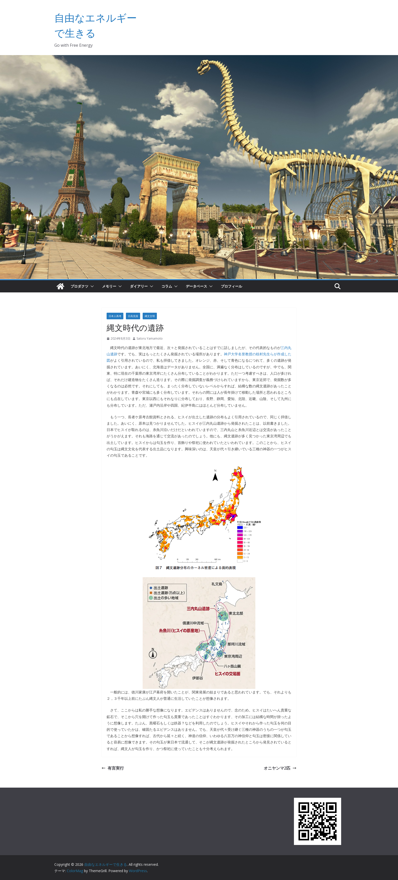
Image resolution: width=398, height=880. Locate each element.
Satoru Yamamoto (150, 338)
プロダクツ (79, 286)
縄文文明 (150, 316)
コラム (166, 286)
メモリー (109, 286)
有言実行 (113, 768)
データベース (196, 286)
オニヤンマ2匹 (280, 768)
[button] (91, 286)
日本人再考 (115, 316)
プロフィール (231, 286)
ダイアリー (139, 286)
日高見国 (133, 316)
